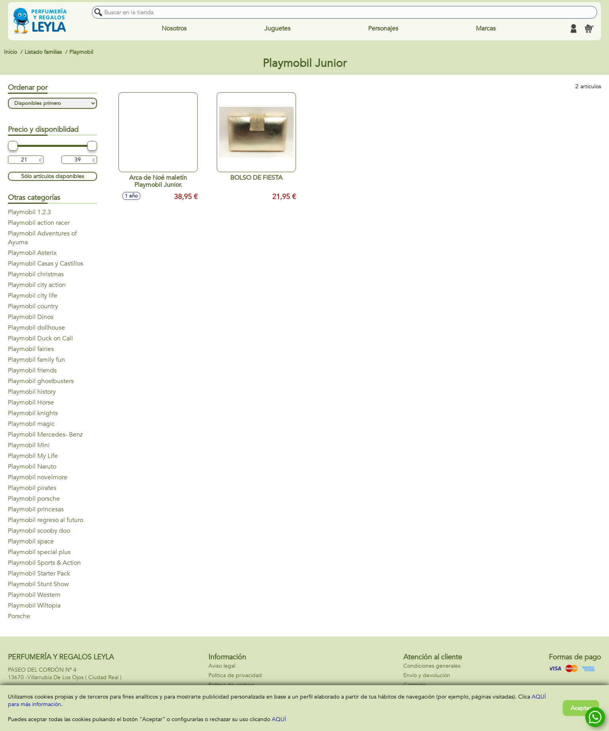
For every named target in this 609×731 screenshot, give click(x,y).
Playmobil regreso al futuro (45, 520)
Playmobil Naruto (32, 466)
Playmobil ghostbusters (41, 381)
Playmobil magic (31, 424)
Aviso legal (221, 666)
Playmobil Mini (29, 445)
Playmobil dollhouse (36, 327)
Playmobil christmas (36, 274)
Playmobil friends (32, 370)
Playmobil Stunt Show (38, 584)
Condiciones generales (431, 666)
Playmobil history (32, 391)
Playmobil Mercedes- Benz (45, 434)
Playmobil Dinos (30, 317)
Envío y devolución (426, 675)
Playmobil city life (32, 295)
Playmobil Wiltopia (34, 605)
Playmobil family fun (36, 359)
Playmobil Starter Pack (39, 573)
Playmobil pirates (32, 488)
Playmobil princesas (36, 509)
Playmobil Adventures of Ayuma (42, 238)
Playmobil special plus (39, 552)
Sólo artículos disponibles (52, 176)
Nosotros (174, 28)
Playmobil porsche (34, 498)
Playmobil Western (34, 594)
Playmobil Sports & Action (44, 562)
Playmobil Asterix (32, 253)
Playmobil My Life (33, 456)
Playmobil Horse (31, 402)
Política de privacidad (235, 675)
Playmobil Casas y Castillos (45, 263)
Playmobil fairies (31, 349)
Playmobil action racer (39, 222)
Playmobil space (31, 541)
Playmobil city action (37, 285)
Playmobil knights (33, 413)
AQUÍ (279, 719)
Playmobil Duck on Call (40, 338)
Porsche (19, 616)
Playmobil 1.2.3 (29, 212)
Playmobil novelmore (37, 477)
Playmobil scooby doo (39, 530)
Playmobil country (33, 306)
